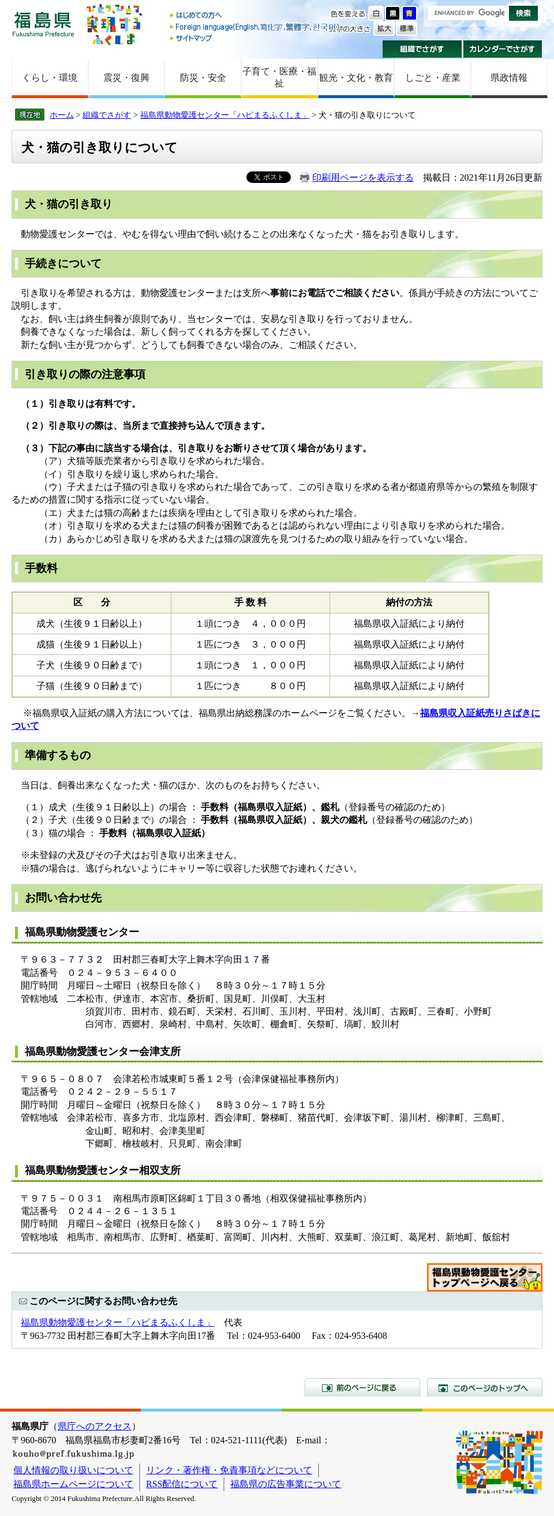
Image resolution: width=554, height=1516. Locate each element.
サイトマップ (255, 37)
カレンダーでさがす (502, 49)
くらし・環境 (49, 78)
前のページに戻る (362, 1387)
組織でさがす (422, 49)
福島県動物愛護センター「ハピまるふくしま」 (225, 114)
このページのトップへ (484, 1387)
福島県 (43, 24)
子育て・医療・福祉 (279, 77)
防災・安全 (203, 78)
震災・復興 (126, 78)
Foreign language (255, 26)
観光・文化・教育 (356, 78)
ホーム (62, 114)
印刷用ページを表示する (363, 177)
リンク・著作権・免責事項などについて (229, 1470)
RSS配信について (182, 1484)
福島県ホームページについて (73, 1484)
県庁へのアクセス (95, 1426)
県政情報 (509, 78)
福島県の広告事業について (285, 1484)
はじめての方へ (255, 15)
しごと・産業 (433, 78)
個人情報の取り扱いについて (73, 1470)
